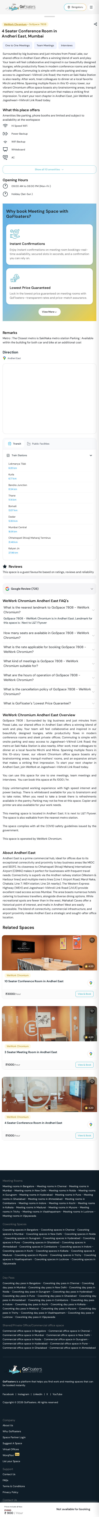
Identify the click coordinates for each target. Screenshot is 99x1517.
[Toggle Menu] (91, 7)
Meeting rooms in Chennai (52, 1186)
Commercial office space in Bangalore (24, 1330)
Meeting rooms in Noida (62, 1190)
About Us (8, 1425)
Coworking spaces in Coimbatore (38, 1246)
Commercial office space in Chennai (69, 1330)
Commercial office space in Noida (22, 1339)
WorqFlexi (11, 1455)
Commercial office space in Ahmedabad (73, 1347)
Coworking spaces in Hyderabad (61, 1238)
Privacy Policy (10, 1492)
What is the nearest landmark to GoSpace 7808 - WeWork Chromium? (46, 609)
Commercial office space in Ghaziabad (25, 1347)
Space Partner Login (14, 1437)
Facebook (8, 1394)
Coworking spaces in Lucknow (52, 1259)
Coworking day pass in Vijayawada (35, 1317)
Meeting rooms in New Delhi (30, 1190)
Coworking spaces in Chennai (58, 1229)
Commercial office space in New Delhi (68, 1335)
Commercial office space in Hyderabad (25, 1343)
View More (49, 311)
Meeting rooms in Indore (32, 1203)
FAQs (5, 1480)
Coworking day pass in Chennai (61, 1283)
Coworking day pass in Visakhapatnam (43, 1312)
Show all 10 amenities (49, 169)
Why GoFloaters (12, 1431)
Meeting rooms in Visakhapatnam (42, 1211)
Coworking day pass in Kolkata (68, 1304)
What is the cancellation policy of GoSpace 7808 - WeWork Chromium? (47, 691)
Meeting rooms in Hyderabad (36, 1194)
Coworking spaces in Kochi (18, 1250)
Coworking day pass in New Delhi (47, 1287)
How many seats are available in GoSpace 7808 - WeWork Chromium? (46, 635)
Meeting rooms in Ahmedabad (45, 1199)
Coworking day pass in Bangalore (22, 1283)
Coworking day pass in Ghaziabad (57, 1295)
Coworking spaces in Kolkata (52, 1250)
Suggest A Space (12, 1443)
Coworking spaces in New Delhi (44, 1234)
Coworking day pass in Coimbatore (48, 1300)
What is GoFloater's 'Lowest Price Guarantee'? (37, 703)
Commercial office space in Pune (69, 1343)
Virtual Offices (11, 1449)
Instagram (23, 1394)
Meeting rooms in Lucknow (78, 1211)
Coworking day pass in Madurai (21, 1308)
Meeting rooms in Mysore (63, 1207)
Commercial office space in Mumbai (23, 1335)
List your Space (11, 1461)
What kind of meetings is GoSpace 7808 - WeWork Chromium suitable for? (41, 663)
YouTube (57, 1394)
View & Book (84, 993)
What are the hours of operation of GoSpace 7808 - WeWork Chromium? (42, 677)
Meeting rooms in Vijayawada (19, 1215)
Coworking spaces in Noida (80, 1234)
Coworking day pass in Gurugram (31, 1291)
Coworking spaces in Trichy (65, 1255)
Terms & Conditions (14, 1486)
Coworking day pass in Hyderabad (72, 1291)
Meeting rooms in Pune (68, 1194)
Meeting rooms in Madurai (31, 1207)
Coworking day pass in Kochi (31, 1304)
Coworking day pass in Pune (19, 1295)
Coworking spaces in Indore (75, 1246)
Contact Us (9, 1474)
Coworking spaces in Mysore (31, 1255)
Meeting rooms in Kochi (62, 1203)
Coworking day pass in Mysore (58, 1308)
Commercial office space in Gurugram (65, 1339)
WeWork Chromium (15, 24)
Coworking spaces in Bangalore (20, 1229)
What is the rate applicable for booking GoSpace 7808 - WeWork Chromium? (45, 649)
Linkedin (37, 1394)
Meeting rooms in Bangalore (18, 1186)
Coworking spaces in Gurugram (22, 1238)
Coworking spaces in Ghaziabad (41, 1242)
